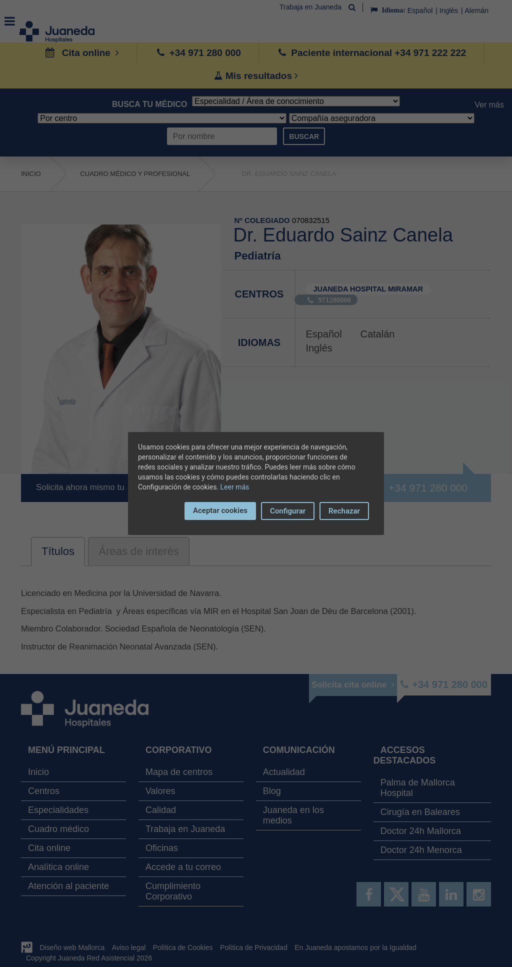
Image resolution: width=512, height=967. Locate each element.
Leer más (235, 487)
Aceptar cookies (220, 510)
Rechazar (344, 511)
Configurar (288, 511)
